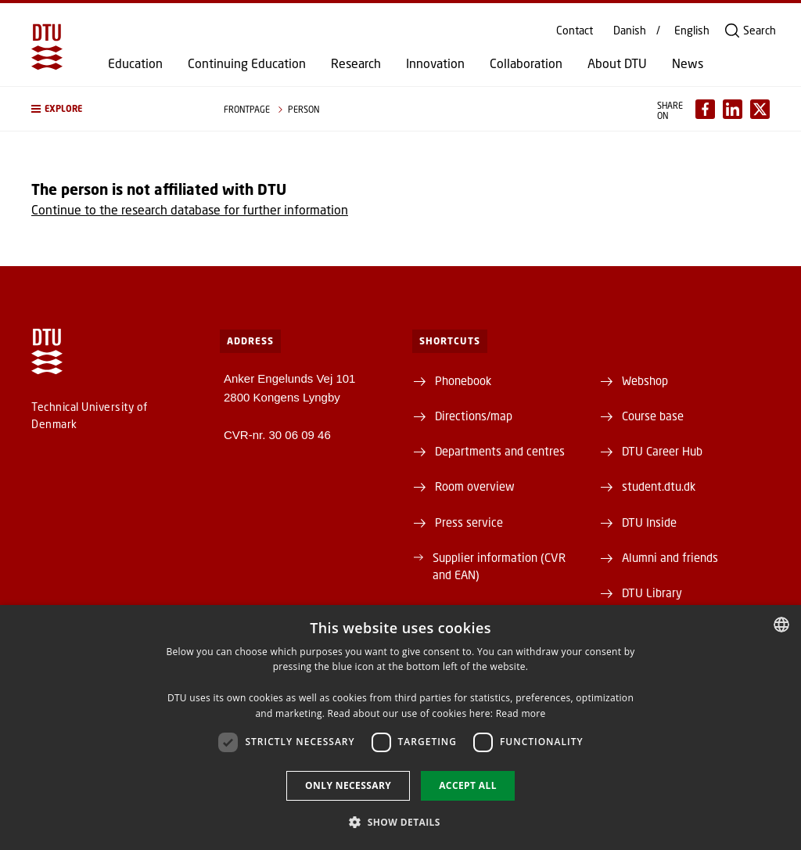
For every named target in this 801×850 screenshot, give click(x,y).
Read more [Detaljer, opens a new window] (521, 713)
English (691, 30)
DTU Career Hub (662, 451)
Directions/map (473, 416)
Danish (629, 30)
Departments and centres (500, 451)
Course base (653, 416)
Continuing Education (247, 63)
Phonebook (463, 380)
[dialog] (400, 727)
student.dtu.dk (658, 486)
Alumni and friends (670, 557)
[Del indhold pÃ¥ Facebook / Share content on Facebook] (705, 109)
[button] (111, 109)
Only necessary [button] (348, 785)
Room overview (475, 486)
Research (356, 63)
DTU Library (652, 592)
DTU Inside (649, 522)
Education (135, 63)
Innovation (435, 63)
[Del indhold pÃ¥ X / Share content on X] (760, 109)
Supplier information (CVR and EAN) (499, 566)
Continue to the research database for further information (189, 209)
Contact (574, 30)
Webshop (645, 380)
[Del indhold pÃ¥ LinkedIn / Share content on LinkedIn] (732, 109)
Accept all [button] (468, 785)
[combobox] (781, 624)
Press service (469, 522)
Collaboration (526, 63)
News (687, 63)
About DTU (617, 63)
